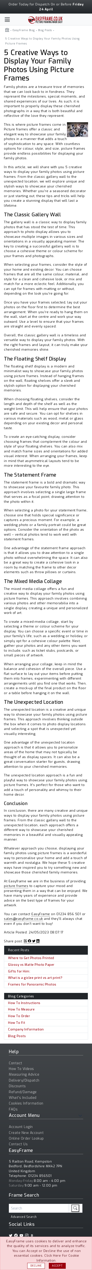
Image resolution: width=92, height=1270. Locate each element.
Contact (15, 1063)
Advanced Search (24, 1217)
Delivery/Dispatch (24, 1080)
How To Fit (16, 1023)
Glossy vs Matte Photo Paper (31, 965)
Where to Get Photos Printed (31, 958)
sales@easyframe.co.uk (23, 919)
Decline (36, 1265)
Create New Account (26, 1132)
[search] (75, 1208)
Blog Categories (21, 996)
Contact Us (18, 1144)
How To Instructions (24, 1003)
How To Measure (21, 1009)
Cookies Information (26, 1103)
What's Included (23, 1097)
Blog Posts (17, 1036)
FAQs (13, 1109)
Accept (57, 1265)
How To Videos (21, 1069)
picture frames (16, 886)
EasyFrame (40, 914)
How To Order (19, 1016)
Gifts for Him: (19, 971)
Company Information (26, 1029)
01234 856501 (40, 1176)
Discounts (17, 1086)
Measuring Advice (24, 1074)
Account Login (21, 1127)
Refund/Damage (23, 1092)
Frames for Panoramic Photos (32, 984)
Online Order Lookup (26, 1138)
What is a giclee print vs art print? (35, 978)
